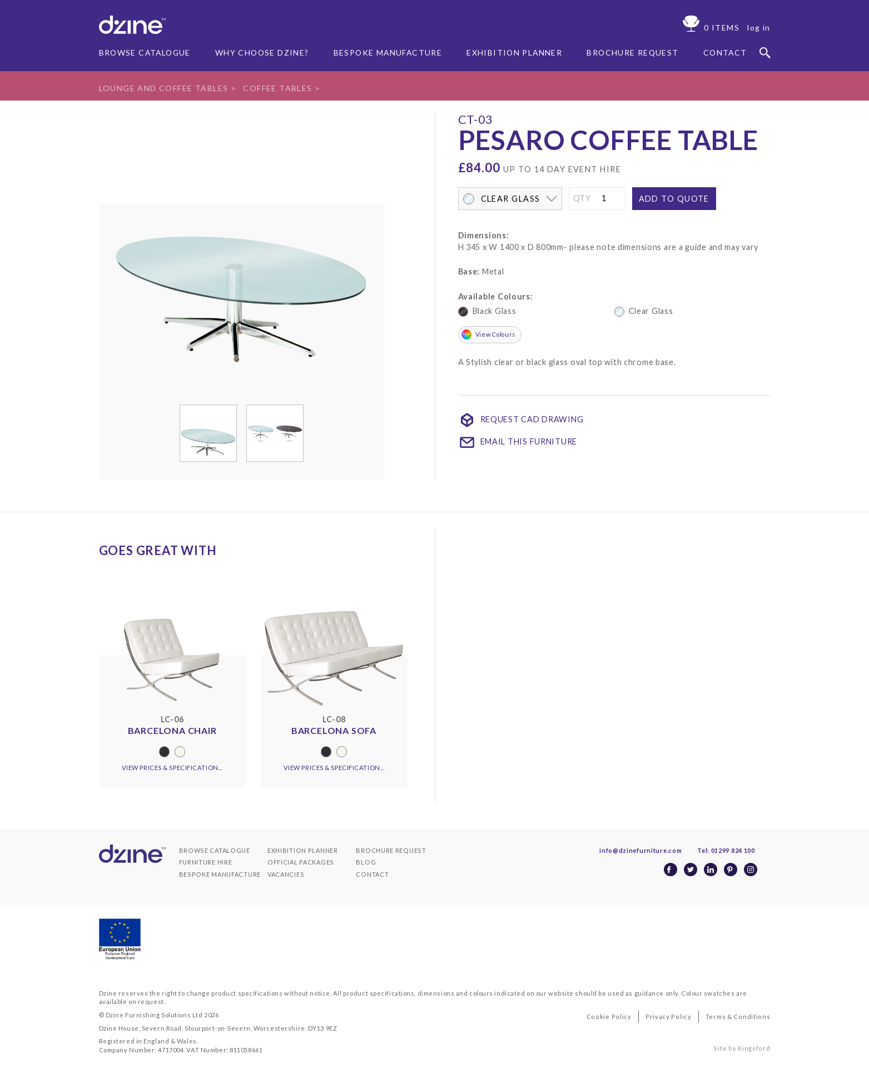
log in (759, 28)
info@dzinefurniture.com (642, 850)
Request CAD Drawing (521, 420)
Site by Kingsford (742, 1048)
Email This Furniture (517, 442)
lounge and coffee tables (165, 88)
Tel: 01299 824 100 (728, 850)
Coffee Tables (280, 88)
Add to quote (674, 198)
